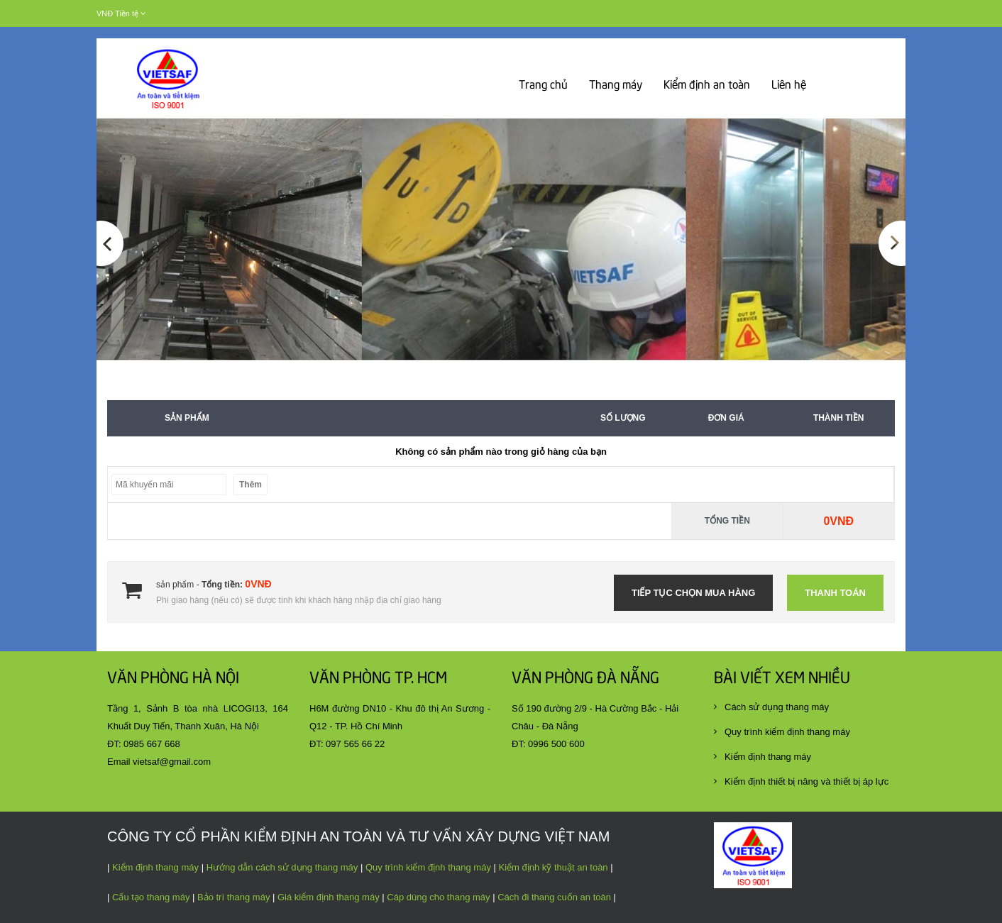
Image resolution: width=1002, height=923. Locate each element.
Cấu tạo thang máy (150, 897)
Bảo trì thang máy (233, 897)
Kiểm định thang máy (155, 867)
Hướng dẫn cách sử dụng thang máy (282, 867)
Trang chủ (543, 85)
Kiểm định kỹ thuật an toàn (552, 867)
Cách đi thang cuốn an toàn (554, 897)
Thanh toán (835, 592)
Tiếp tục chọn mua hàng (693, 592)
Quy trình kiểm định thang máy (428, 867)
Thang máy (615, 85)
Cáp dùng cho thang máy (437, 897)
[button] (110, 291)
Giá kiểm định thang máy (328, 897)
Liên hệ (788, 85)
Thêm (250, 485)
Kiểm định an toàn (707, 85)
